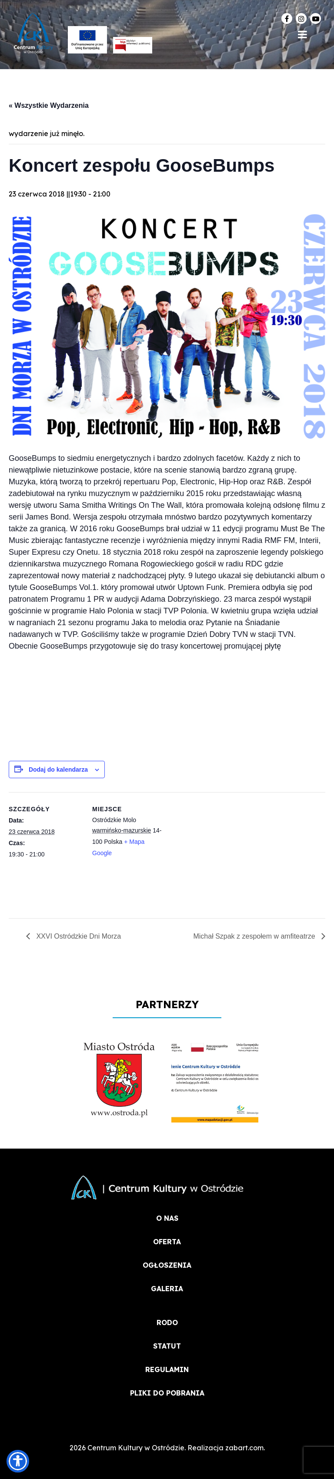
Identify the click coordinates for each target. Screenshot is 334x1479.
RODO (167, 1322)
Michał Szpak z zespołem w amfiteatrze (255, 936)
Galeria (167, 1288)
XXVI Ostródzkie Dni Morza (77, 936)
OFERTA (167, 1241)
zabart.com (244, 1447)
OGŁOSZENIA (167, 1265)
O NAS (167, 1218)
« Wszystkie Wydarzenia (49, 105)
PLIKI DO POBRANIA (167, 1393)
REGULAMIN (167, 1369)
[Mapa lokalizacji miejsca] (221, 852)
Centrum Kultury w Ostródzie (135, 1447)
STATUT (167, 1346)
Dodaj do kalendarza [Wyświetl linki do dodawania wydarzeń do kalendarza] (58, 769)
